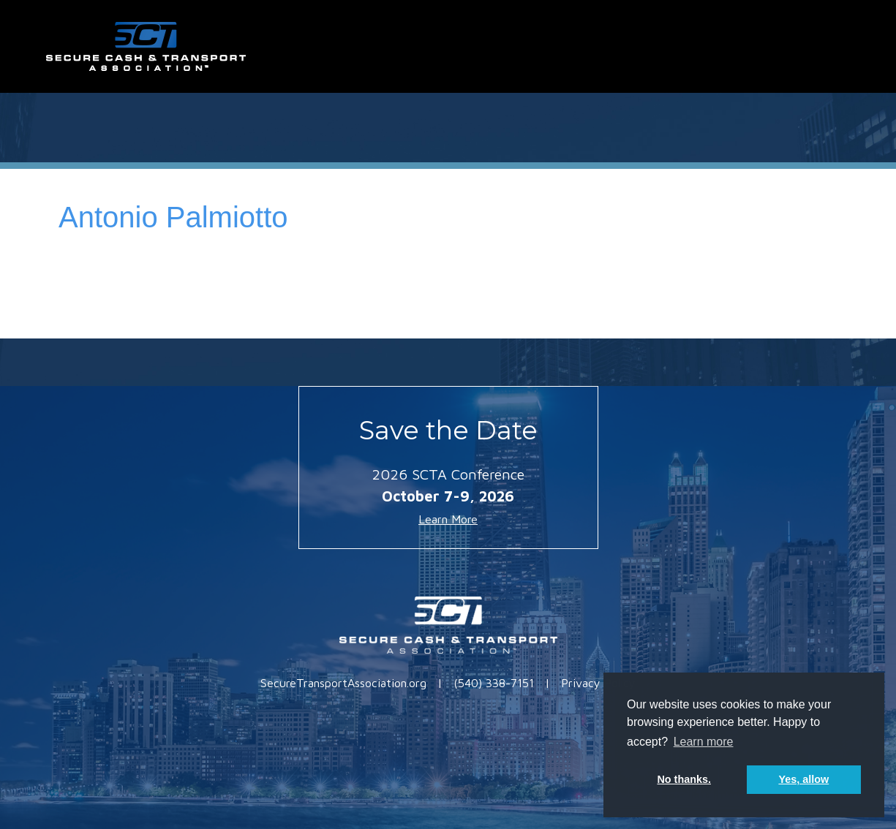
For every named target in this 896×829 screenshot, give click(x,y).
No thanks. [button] (684, 779)
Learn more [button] (704, 741)
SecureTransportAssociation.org (343, 682)
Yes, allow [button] (803, 779)
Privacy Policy (598, 682)
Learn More (448, 519)
